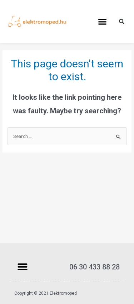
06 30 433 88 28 (94, 267)
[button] (102, 21)
